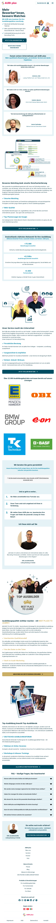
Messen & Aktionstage (28, 872)
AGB (22, 920)
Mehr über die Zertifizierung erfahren (28, 674)
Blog (28, 869)
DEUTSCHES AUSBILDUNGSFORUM (28, 875)
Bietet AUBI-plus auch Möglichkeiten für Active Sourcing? (21, 804)
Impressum (10, 920)
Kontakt (46, 920)
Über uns (28, 850)
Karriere (28, 853)
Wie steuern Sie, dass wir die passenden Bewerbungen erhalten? (23, 799)
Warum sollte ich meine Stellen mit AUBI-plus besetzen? (20, 778)
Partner (28, 855)
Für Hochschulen (28, 886)
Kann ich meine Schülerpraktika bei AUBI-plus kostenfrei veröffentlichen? (25, 809)
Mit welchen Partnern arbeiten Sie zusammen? (18, 815)
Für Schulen (27, 888)
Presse (28, 867)
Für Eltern (28, 891)
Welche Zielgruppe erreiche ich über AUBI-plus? (18, 784)
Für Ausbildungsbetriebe (28, 883)
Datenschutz (34, 920)
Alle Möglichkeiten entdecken (28, 767)
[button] (52, 3)
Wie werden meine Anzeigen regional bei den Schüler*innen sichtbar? (24, 789)
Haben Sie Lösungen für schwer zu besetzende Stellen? (20, 794)
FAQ (28, 858)
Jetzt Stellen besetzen (28, 228)
